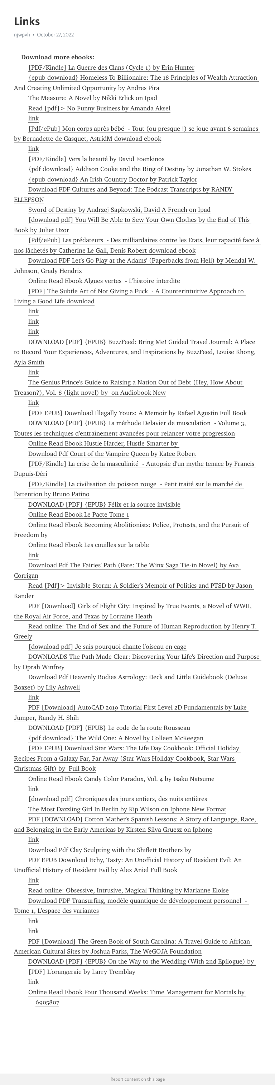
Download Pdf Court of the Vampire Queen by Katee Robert (112, 454)
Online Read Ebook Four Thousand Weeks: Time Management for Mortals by (137, 992)
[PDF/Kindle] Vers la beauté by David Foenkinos (96, 159)
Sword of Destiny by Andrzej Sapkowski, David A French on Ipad (119, 210)
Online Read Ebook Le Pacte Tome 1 (78, 514)
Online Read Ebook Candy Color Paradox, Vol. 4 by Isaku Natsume (121, 779)
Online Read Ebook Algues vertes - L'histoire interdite (104, 281)
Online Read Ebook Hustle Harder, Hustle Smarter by (103, 443)
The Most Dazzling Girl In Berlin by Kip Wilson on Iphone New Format (127, 809)
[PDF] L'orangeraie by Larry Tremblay (81, 972)
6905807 (47, 1002)
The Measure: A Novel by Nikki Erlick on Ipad (92, 98)
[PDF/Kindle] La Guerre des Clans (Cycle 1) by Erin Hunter (111, 67)
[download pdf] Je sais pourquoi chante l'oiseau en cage (107, 647)
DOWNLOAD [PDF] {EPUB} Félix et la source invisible (104, 504)
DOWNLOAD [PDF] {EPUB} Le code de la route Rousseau (109, 728)
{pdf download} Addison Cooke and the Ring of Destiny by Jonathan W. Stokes (139, 169)
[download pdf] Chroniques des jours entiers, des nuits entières (117, 799)
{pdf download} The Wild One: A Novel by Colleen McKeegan (115, 738)
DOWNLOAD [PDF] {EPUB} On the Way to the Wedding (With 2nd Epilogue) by (142, 961)
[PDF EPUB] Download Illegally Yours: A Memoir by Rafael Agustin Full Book (137, 413)
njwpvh (22, 34)
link (33, 118)
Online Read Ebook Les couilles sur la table (88, 545)
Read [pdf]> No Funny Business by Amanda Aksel (99, 108)
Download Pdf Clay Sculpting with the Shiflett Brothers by (110, 850)
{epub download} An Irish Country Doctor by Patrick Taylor (112, 179)
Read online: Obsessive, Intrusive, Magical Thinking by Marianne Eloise (128, 890)
